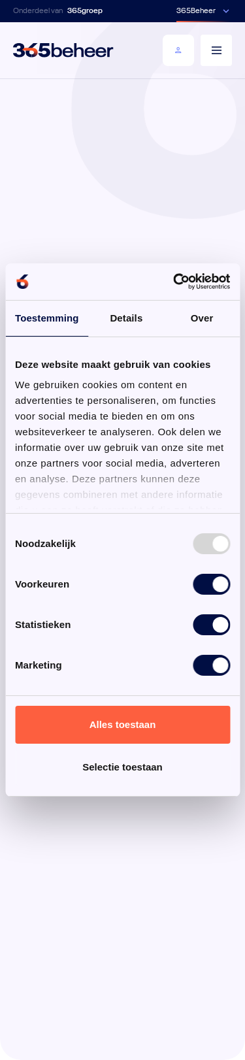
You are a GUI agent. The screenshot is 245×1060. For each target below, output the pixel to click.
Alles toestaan (123, 724)
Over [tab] (202, 317)
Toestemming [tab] (47, 317)
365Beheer (196, 11)
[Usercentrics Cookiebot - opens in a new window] (174, 281)
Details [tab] (126, 317)
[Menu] (216, 50)
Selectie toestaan (122, 766)
